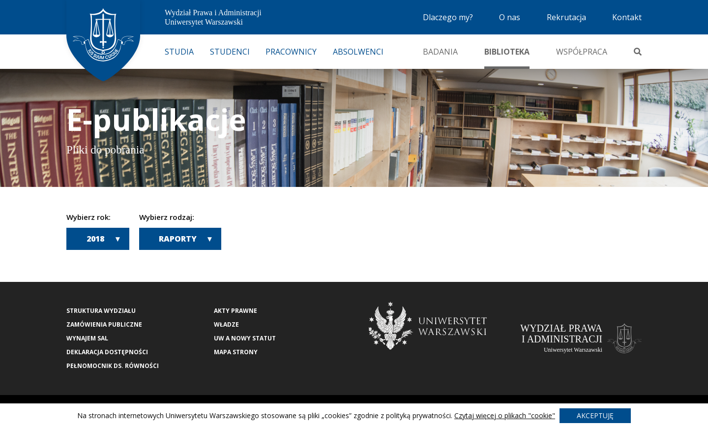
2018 (95, 238)
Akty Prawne (235, 310)
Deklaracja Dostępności (107, 352)
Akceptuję (595, 415)
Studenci (230, 51)
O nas (509, 17)
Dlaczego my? (448, 17)
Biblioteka (507, 51)
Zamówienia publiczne (104, 324)
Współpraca (581, 51)
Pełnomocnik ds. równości (112, 366)
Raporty (178, 238)
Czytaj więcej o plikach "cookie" (504, 415)
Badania (440, 51)
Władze (226, 324)
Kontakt (627, 17)
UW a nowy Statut (245, 338)
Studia (179, 51)
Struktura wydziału (101, 310)
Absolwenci (358, 51)
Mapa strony (236, 352)
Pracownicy (291, 51)
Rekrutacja (566, 17)
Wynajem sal (87, 338)
